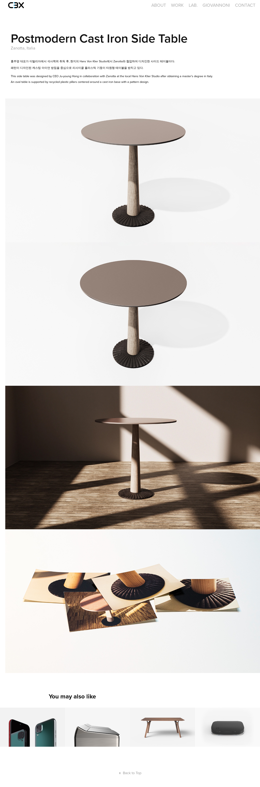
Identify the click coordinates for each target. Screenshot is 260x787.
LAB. (193, 5)
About (158, 5)
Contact (245, 5)
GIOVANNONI (216, 5)
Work (177, 5)
